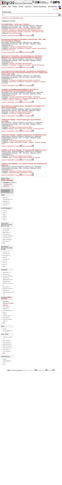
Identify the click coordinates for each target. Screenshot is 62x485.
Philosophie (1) (6, 286)
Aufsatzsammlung (38, 128)
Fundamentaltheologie (19, 157)
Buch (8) (5, 257)
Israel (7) (5, 262)
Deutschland (12, 48)
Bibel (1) (5, 312)
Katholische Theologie (15, 33)
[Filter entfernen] (7, 180)
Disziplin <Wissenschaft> (38, 48)
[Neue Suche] (9, 18)
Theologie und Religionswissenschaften (28, 28)
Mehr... (4, 243)
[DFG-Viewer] (16, 35)
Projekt (15, 6)
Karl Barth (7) (6, 230)
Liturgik (11, 142)
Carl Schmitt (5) (6, 234)
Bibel (10, 157)
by (14, 95)
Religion (11, 128)
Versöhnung (12, 113)
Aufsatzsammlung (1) (8, 310)
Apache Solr (41, 370)
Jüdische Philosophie (38, 65)
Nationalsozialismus (15, 98)
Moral (16, 128)
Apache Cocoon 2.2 (29, 370)
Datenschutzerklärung (39, 6)
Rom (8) (5, 261)
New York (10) (6, 253)
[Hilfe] (3, 18)
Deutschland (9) (6, 255)
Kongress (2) (6, 308)
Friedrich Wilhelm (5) (8, 236)
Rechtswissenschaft (38, 31)
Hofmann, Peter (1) (7, 342)
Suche (4, 6)
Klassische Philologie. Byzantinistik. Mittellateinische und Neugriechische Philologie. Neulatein (22, 30)
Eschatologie (13, 65)
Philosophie (5, 30)
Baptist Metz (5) (6, 232)
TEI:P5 (50, 370)
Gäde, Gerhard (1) (7, 340)
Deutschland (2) (6, 306)
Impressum (28, 6)
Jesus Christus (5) (7, 237)
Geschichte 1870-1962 (8, 50)
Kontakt (21, 6)
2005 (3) (5, 218)
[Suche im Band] (6, 35)
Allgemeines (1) (6, 272)
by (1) (4, 362)
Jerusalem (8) (6, 259)
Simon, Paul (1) (6, 349)
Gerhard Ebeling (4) (7, 239)
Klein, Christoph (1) (7, 346)
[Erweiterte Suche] (18, 18)
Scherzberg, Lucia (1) (8, 347)
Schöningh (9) (6, 201)
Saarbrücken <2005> (21, 100)
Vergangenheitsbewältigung (30, 98)
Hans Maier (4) (6, 241)
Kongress (11, 100)
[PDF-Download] (27, 35)
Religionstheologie (14, 172)
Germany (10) (6, 252)
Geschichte (27, 31)
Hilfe (9, 6)
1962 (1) (5, 210)
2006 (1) (5, 219)
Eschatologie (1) (6, 317)
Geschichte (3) (6, 274)
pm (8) (4, 364)
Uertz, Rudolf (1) (7, 351)
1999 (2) (5, 212)
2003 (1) (5, 214)
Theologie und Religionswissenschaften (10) (8, 292)
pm (12, 45)
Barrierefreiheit (52, 6)
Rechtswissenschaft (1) (8, 288)
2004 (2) (5, 216)
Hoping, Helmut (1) (7, 344)
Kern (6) (5, 264)
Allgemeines (12, 28)
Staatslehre (20, 81)
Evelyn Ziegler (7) (7, 228)
